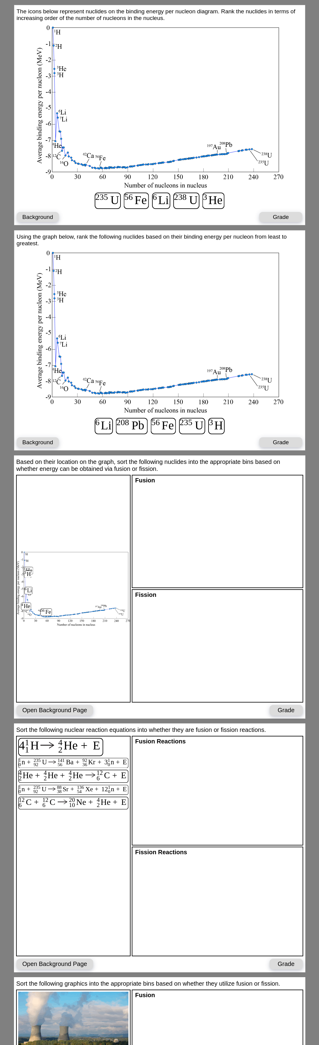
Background (37, 217)
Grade (281, 217)
